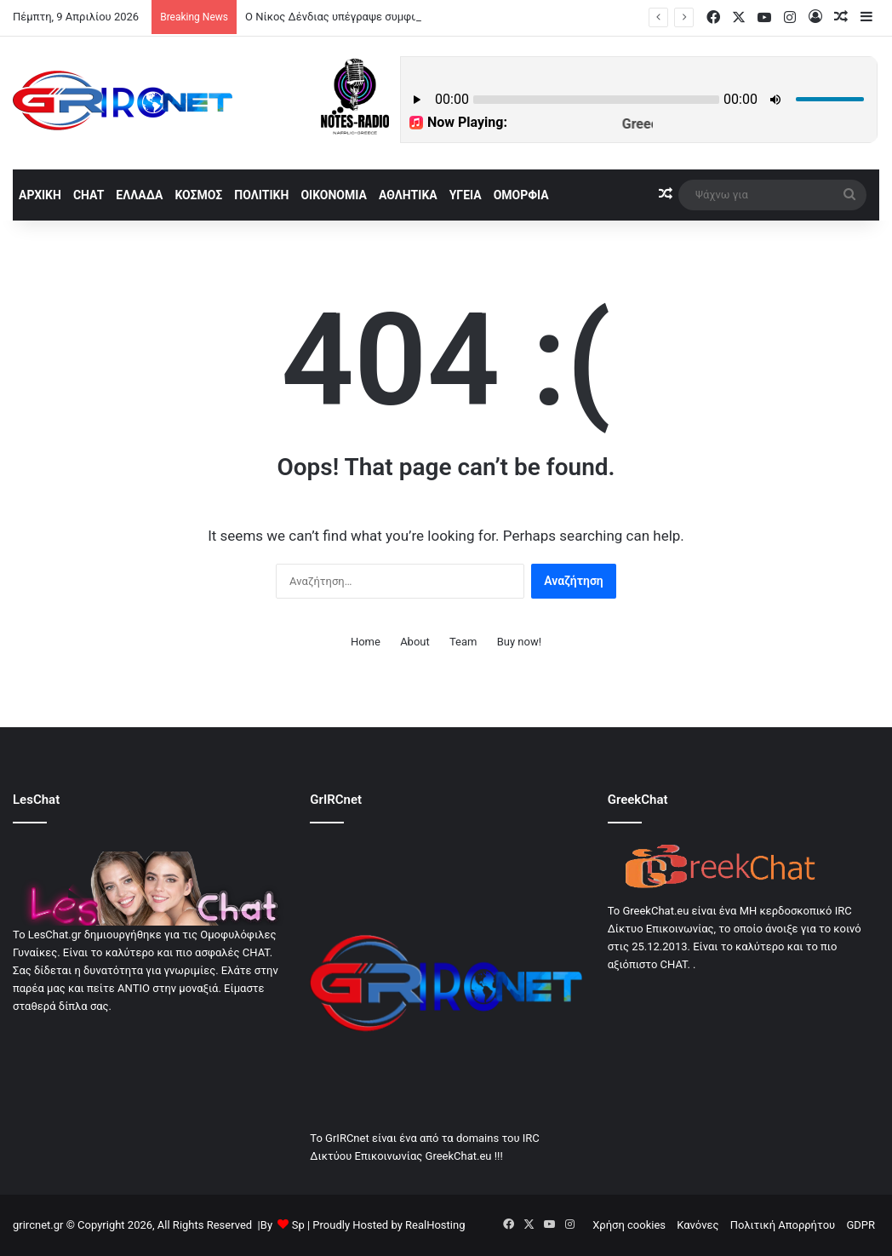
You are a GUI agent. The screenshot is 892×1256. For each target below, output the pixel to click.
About (415, 641)
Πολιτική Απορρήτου (782, 1225)
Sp (298, 1225)
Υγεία (465, 195)
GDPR (860, 1225)
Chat (88, 195)
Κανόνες (697, 1225)
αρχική (40, 195)
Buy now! (519, 641)
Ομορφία (521, 195)
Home (365, 641)
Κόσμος (198, 195)
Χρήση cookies (629, 1225)
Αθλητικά (408, 195)
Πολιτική (261, 195)
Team (463, 641)
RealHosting (435, 1225)
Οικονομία (333, 195)
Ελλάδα (139, 195)
